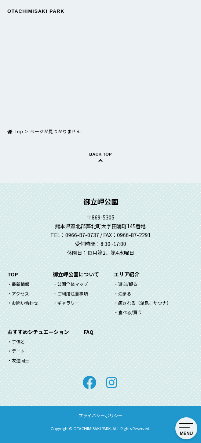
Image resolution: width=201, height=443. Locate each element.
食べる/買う (130, 312)
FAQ (89, 331)
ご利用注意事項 (72, 293)
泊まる (124, 293)
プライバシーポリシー (100, 415)
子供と (18, 341)
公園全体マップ (72, 284)
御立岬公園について (76, 274)
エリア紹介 (126, 274)
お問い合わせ (25, 302)
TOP (12, 274)
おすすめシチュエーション (38, 331)
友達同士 (20, 360)
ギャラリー (68, 302)
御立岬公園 (100, 201)
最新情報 (20, 284)
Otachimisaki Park (36, 11)
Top (19, 131)
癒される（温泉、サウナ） (144, 302)
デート (18, 351)
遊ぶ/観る (128, 284)
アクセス (20, 293)
